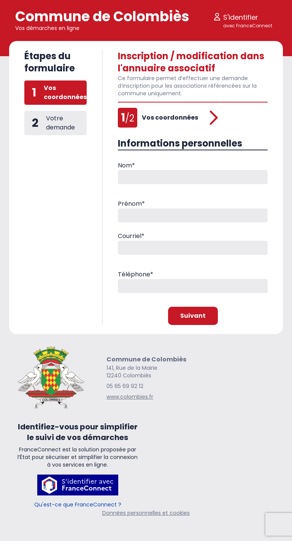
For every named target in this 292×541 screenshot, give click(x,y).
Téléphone (135, 274)
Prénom (131, 203)
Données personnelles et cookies (146, 513)
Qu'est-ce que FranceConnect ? (77, 504)
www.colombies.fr (129, 397)
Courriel (131, 236)
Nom (126, 165)
